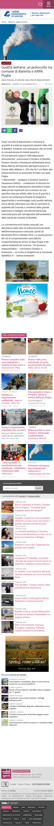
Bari (23, 807)
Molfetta (7, 819)
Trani (27, 823)
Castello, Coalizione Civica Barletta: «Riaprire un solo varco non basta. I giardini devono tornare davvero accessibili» (32, 522)
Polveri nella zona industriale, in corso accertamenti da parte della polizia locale (39, 363)
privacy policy (34, 496)
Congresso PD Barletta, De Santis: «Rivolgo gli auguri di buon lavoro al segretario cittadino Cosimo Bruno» (33, 561)
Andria (16, 807)
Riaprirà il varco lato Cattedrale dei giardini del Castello (32, 546)
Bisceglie (31, 807)
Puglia (16, 819)
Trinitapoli (36, 823)
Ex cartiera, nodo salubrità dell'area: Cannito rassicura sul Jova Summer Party (33, 574)
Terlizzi (18, 823)
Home (3, 22)
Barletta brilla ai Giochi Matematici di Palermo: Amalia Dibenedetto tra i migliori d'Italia (33, 614)
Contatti (13, 784)
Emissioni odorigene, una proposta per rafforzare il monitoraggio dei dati (39, 469)
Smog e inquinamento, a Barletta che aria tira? (14, 428)
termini (22, 496)
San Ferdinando (35, 819)
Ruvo (24, 819)
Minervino (27, 815)
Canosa (6, 811)
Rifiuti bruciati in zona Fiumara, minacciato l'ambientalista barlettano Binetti (39, 434)
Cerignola (16, 811)
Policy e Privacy (24, 784)
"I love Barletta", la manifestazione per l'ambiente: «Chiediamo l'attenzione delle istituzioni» (14, 468)
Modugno (39, 815)
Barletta (6, 807)
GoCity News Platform (41, 784)
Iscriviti (38, 488)
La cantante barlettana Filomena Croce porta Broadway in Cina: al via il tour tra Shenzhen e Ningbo (33, 534)
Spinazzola (7, 823)
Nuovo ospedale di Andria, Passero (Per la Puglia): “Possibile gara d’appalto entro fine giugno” (32, 507)
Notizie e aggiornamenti (17, 22)
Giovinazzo (37, 811)
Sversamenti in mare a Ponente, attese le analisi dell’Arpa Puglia (40, 395)
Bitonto (41, 807)
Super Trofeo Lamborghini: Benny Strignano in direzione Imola (32, 599)
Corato (26, 811)
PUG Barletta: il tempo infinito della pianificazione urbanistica (32, 586)
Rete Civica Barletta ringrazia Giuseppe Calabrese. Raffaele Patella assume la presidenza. (30, 628)
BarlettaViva (16, 4)
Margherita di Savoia (11, 815)
